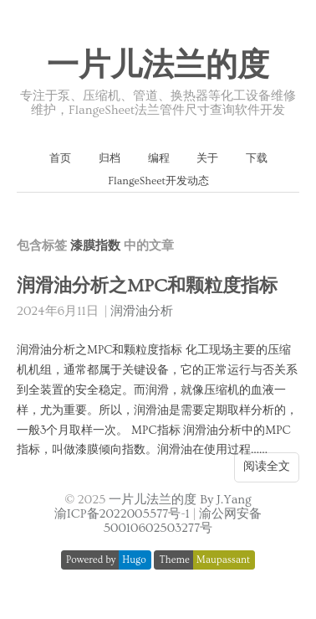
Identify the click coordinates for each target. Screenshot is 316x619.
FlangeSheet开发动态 (158, 181)
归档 (109, 158)
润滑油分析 (141, 311)
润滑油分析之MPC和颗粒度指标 (147, 286)
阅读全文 (266, 466)
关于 (207, 158)
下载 (257, 158)
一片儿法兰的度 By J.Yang (180, 500)
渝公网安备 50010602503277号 (183, 521)
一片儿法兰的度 (158, 66)
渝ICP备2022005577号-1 (122, 514)
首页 (60, 158)
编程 (159, 158)
